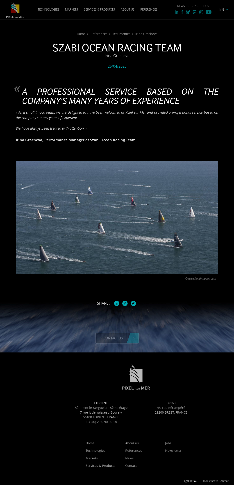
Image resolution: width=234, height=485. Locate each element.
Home (109, 443)
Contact (194, 6)
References (148, 9)
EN (221, 9)
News (181, 6)
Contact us (113, 338)
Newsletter (193, 450)
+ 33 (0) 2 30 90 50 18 (121, 422)
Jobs (206, 6)
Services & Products (99, 9)
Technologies (48, 9)
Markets (71, 9)
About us (127, 9)
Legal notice (190, 481)
